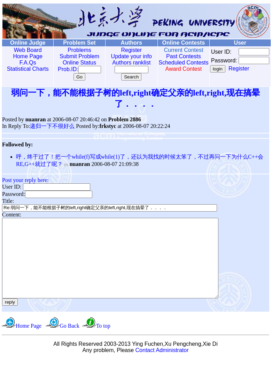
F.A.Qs (26, 63)
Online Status (74, 63)
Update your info (123, 56)
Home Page (26, 56)
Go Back (69, 341)
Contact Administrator (162, 366)
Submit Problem (74, 56)
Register (124, 50)
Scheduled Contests (173, 66)
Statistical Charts (26, 69)
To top (103, 341)
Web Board (26, 50)
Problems (74, 50)
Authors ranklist (124, 63)
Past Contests (173, 56)
